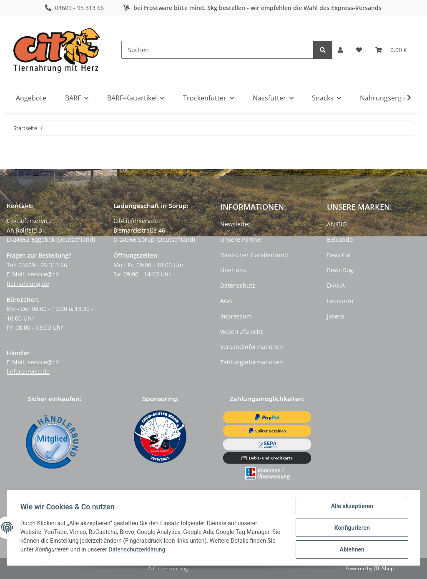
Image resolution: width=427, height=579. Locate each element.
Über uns (233, 270)
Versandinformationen (251, 347)
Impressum (236, 316)
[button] (340, 50)
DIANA (336, 285)
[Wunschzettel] (359, 50)
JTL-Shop (384, 568)
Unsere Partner (241, 239)
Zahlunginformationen (251, 362)
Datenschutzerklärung (136, 549)
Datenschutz (237, 285)
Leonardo (340, 301)
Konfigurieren (351, 527)
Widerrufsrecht (241, 332)
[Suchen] (217, 50)
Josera (335, 316)
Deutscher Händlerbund (254, 255)
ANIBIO (337, 224)
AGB (226, 301)
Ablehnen (351, 549)
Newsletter (235, 224)
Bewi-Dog (340, 270)
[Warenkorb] (391, 50)
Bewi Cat (339, 255)
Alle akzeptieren (352, 506)
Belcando (340, 239)
